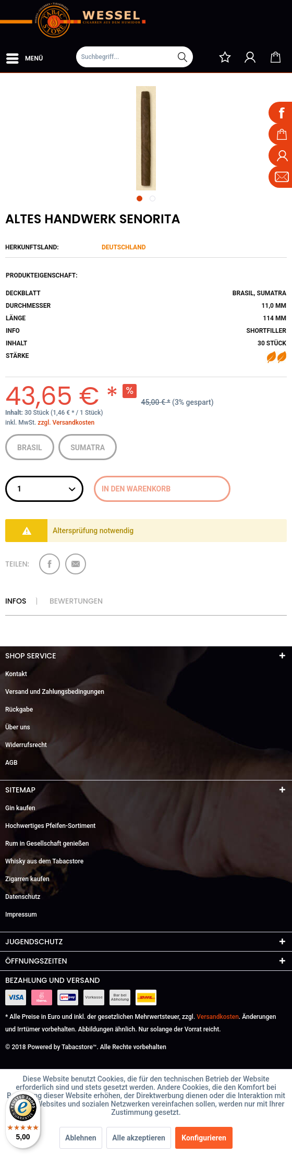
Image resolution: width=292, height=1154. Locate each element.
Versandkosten (218, 1016)
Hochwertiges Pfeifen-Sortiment (50, 826)
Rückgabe (19, 709)
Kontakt (16, 674)
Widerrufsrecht (26, 745)
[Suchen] (182, 56)
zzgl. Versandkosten (66, 422)
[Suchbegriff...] (134, 56)
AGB (11, 762)
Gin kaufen (20, 808)
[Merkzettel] (224, 56)
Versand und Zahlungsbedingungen (54, 691)
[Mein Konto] (250, 56)
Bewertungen (76, 601)
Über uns (17, 727)
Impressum (21, 914)
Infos (15, 601)
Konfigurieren (203, 1138)
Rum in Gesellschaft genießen (47, 843)
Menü (24, 56)
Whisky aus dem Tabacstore (44, 861)
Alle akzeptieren (138, 1138)
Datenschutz (22, 896)
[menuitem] (24, 56)
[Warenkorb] (275, 56)
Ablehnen (80, 1138)
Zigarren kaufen (27, 879)
